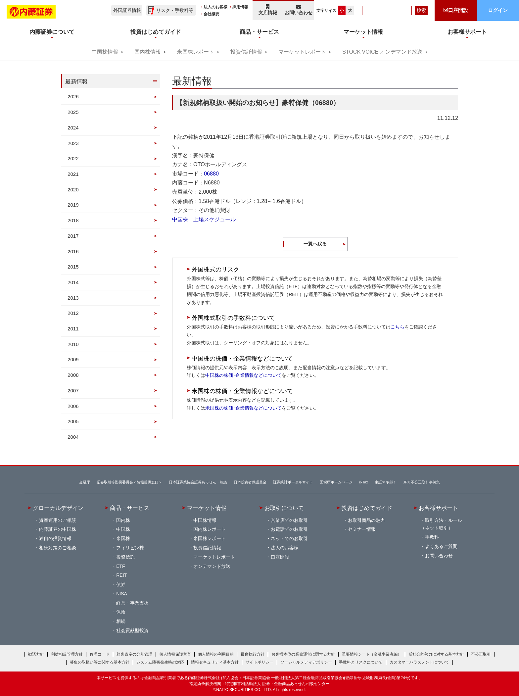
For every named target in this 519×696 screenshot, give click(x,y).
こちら (397, 326)
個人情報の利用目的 (216, 654)
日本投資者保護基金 (250, 482)
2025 (73, 112)
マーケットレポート (302, 52)
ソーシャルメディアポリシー (306, 662)
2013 (73, 298)
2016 (73, 251)
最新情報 (76, 81)
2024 (73, 127)
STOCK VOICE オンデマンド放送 (382, 52)
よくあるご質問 (441, 546)
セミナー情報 (362, 529)
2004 (73, 437)
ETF (120, 566)
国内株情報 (147, 52)
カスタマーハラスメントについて (419, 662)
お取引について (284, 508)
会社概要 (211, 14)
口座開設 (280, 557)
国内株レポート (209, 529)
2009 (73, 359)
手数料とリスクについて (361, 662)
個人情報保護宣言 (175, 654)
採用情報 (240, 7)
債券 (120, 584)
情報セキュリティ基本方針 (215, 662)
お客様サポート (438, 508)
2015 (73, 267)
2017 (73, 236)
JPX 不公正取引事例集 (421, 482)
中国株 (123, 529)
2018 (73, 220)
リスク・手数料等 (174, 10)
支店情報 (268, 9)
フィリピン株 (130, 547)
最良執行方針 (252, 654)
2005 (73, 421)
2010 (73, 344)
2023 (73, 143)
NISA (121, 593)
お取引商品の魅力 (366, 520)
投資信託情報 (246, 52)
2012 (73, 313)
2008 (73, 375)
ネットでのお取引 (289, 538)
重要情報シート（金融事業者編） (371, 654)
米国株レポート (195, 52)
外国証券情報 (127, 10)
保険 (120, 612)
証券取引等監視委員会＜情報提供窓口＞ (129, 482)
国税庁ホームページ (336, 482)
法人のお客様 (215, 7)
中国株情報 (105, 52)
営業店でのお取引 (289, 520)
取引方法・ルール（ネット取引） (441, 524)
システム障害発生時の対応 (160, 662)
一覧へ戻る (315, 243)
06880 (211, 173)
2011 (73, 328)
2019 (73, 205)
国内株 (123, 520)
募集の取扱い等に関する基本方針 (99, 662)
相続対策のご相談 (57, 547)
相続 (120, 621)
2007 (73, 390)
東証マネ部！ (386, 482)
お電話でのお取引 (289, 529)
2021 (73, 174)
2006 (73, 406)
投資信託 (125, 557)
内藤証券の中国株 (57, 529)
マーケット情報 (206, 508)
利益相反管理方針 (67, 654)
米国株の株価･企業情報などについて (243, 408)
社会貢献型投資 (132, 630)
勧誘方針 (36, 654)
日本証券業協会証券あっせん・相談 (198, 482)
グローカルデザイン (58, 508)
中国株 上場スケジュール (204, 219)
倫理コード (100, 654)
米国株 (123, 538)
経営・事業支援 (132, 603)
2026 (73, 96)
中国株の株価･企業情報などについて (243, 375)
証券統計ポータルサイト (293, 482)
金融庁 (84, 482)
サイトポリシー (259, 662)
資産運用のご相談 (57, 520)
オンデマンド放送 (211, 566)
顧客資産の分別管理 (134, 654)
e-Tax (363, 482)
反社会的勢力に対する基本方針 (436, 654)
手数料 (432, 537)
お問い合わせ (298, 9)
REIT (121, 575)
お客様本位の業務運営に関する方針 (303, 654)
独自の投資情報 (55, 538)
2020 (73, 189)
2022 (73, 158)
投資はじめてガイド (367, 508)
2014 (73, 282)
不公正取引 (481, 654)
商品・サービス (129, 508)
